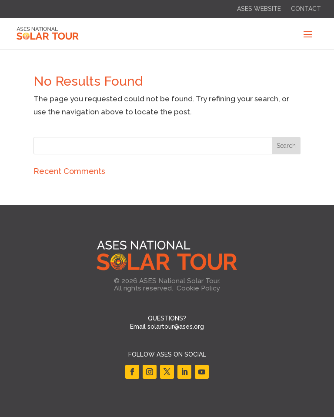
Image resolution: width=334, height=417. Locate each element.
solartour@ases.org (175, 326)
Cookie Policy (198, 288)
